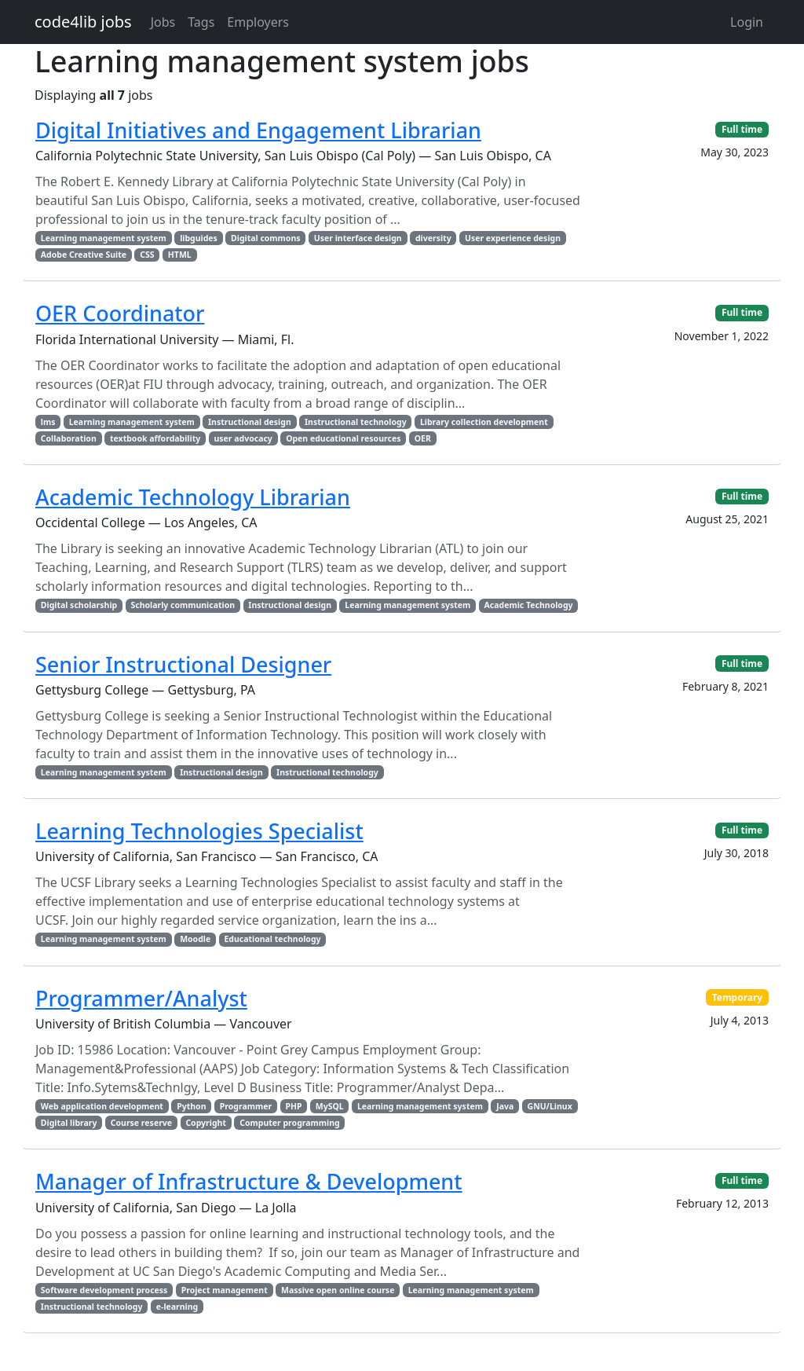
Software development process (104, 1290)
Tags (201, 22)
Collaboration (69, 438)
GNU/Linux (550, 1106)
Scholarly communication (182, 604)
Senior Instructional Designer (183, 664)
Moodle (195, 938)
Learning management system (103, 238)
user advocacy (243, 438)
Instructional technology (356, 421)
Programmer (246, 1106)
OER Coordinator (119, 313)
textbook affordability (155, 438)
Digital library (69, 1122)
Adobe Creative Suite (83, 254)
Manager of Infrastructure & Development (248, 1181)
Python (191, 1106)
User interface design (358, 238)
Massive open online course (337, 1290)
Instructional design (249, 421)
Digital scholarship (79, 604)
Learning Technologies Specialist (199, 830)
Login (746, 22)
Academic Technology (528, 604)
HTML (180, 254)
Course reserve (141, 1122)
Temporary (737, 997)
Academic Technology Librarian (192, 496)
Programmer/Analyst (141, 998)
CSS (147, 254)
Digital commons (265, 238)
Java (504, 1106)
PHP (293, 1106)
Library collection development (484, 421)
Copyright (205, 1122)
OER (423, 438)
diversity (433, 238)
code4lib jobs (83, 21)
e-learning (177, 1306)
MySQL (330, 1106)
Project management (224, 1290)
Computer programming (289, 1122)
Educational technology (272, 938)
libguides (198, 238)
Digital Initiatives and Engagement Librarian (258, 130)
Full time (742, 129)
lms (48, 421)
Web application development (102, 1106)
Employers (258, 22)
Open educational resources (343, 438)
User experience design (513, 238)
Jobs (163, 22)
